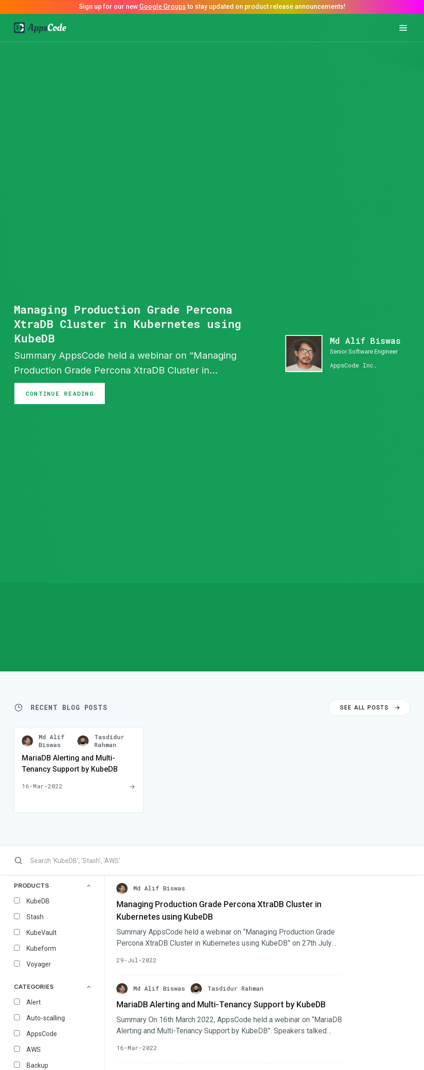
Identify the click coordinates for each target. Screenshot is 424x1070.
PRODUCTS (52, 886)
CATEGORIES (52, 987)
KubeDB (38, 901)
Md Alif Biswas (365, 340)
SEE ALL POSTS (371, 707)
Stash (35, 917)
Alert (33, 1002)
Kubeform (41, 948)
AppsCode (41, 1034)
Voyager (38, 964)
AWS (33, 1049)
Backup (37, 1065)
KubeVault (41, 932)
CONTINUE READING (60, 393)
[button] (403, 28)
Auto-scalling (45, 1018)
